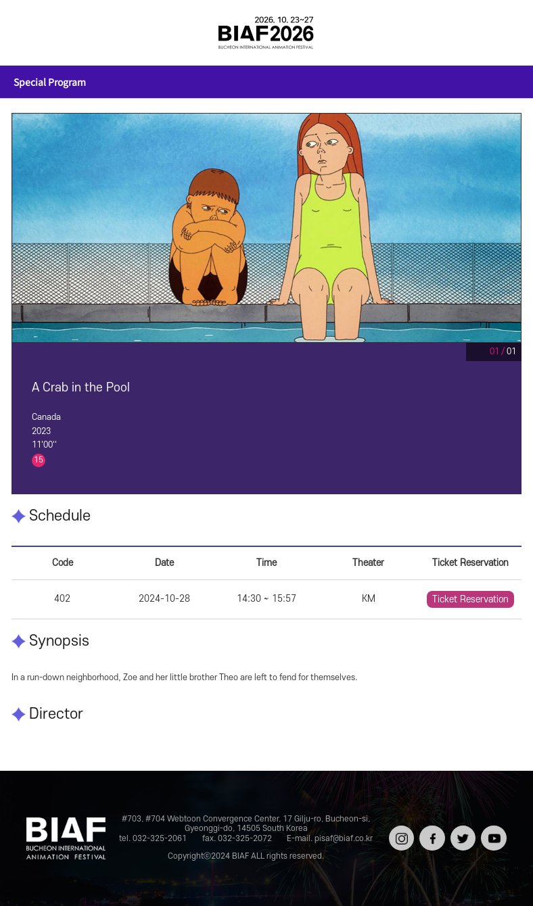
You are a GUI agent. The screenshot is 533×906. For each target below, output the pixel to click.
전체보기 (30, 32)
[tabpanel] (267, 228)
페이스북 (430, 835)
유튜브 (492, 830)
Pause (475, 352)
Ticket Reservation (470, 599)
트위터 (461, 830)
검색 (502, 32)
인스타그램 (400, 835)
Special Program (50, 82)
